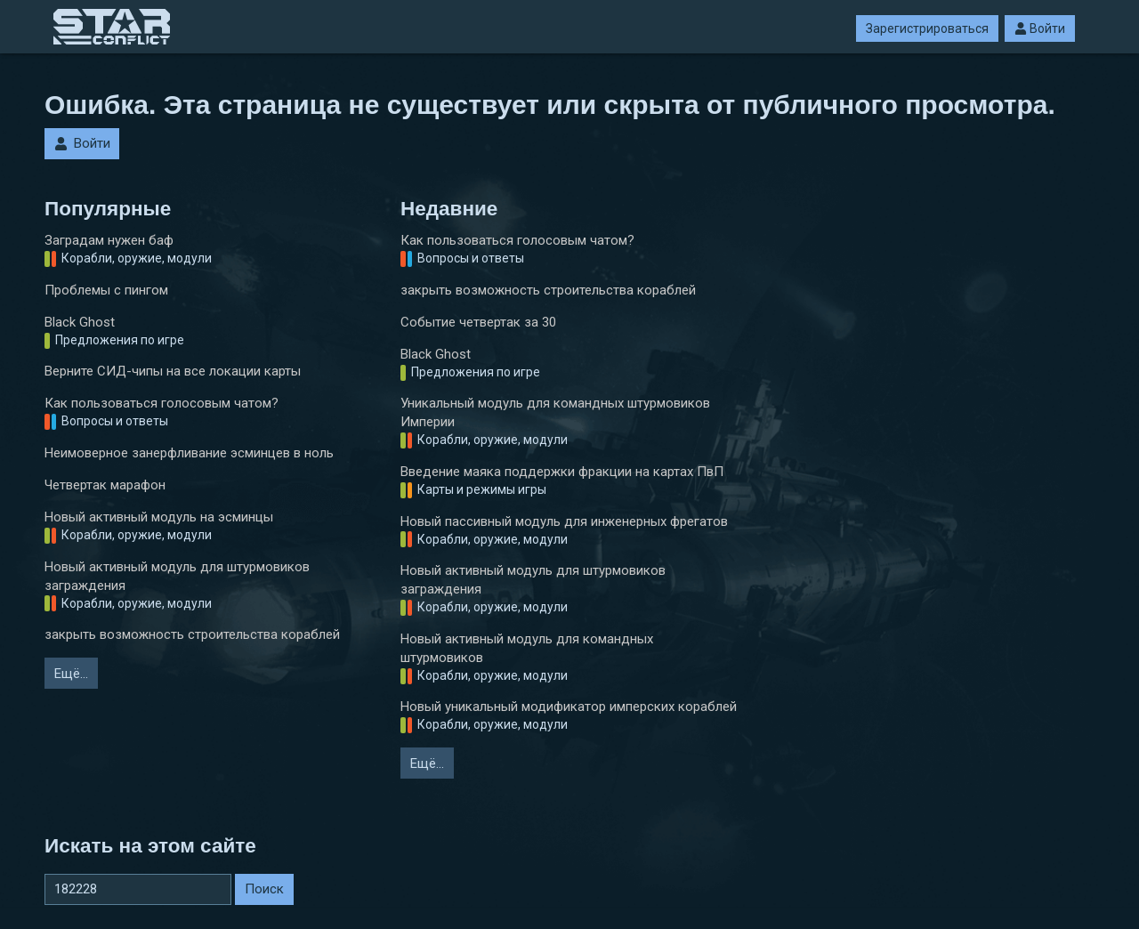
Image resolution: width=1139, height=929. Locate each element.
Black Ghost (79, 322)
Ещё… (71, 674)
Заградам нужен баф (109, 240)
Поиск (264, 889)
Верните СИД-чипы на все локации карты (172, 371)
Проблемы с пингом (106, 290)
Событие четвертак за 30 (478, 322)
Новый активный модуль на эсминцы (158, 517)
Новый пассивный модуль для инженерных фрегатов (564, 521)
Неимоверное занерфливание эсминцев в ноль (189, 453)
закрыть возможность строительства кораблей (192, 634)
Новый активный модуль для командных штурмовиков (526, 648)
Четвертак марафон (105, 485)
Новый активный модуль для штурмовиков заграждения (177, 576)
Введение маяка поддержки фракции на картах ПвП (561, 472)
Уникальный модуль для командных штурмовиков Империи (555, 412)
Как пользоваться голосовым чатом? (161, 403)
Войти (1039, 28)
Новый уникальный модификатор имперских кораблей (568, 707)
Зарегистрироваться (927, 28)
